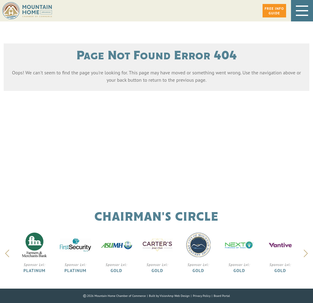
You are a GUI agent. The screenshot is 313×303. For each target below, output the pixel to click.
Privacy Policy (202, 296)
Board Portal (222, 296)
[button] (274, 10)
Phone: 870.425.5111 (176, 174)
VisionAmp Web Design (175, 296)
